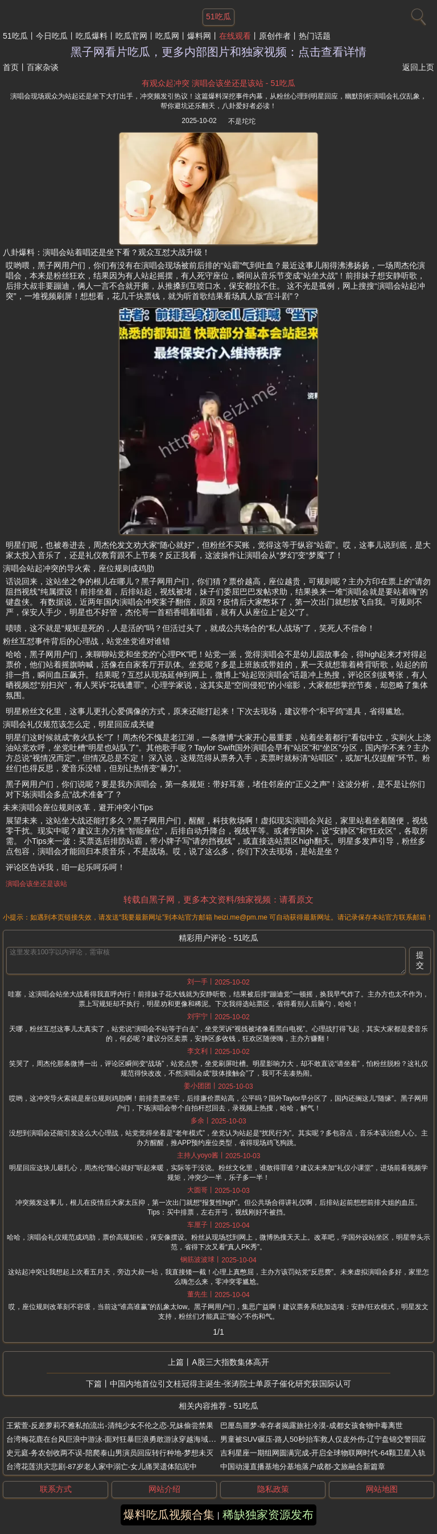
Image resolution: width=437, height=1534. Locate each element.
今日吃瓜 (52, 35)
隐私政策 (273, 1489)
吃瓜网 (167, 35)
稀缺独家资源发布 (268, 1514)
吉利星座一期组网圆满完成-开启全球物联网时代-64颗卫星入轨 (323, 1453)
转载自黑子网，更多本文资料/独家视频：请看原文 (218, 899)
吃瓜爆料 (92, 35)
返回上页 (418, 67)
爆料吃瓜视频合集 (169, 1514)
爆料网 (199, 35)
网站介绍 (164, 1489)
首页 (11, 67)
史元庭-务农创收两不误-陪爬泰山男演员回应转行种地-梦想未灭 (109, 1453)
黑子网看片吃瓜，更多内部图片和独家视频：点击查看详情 (218, 52)
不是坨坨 (241, 121)
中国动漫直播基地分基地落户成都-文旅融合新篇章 (302, 1466)
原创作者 (275, 35)
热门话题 (315, 35)
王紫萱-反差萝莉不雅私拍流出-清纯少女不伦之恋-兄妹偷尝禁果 (109, 1425)
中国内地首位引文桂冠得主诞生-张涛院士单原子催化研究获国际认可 (231, 1383)
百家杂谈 (43, 67)
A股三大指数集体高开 (230, 1362)
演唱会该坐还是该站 (36, 884)
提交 (420, 960)
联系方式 (56, 1489)
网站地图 (382, 1489)
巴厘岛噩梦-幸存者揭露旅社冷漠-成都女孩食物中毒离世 (311, 1425)
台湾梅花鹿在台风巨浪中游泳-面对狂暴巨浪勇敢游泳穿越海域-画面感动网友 (130, 1439)
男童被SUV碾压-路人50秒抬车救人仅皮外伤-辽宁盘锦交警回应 (323, 1439)
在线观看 (235, 35)
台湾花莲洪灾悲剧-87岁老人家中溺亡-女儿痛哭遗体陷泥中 (101, 1466)
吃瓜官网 (131, 35)
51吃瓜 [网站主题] (218, 16)
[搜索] (417, 14)
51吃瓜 (15, 35)
